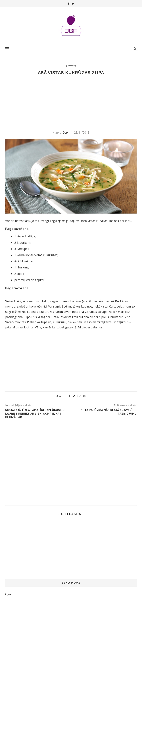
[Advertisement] (71, 102)
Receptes (71, 66)
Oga (65, 132)
